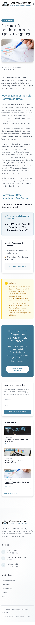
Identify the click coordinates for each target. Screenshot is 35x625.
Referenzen (5, 585)
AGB (28, 617)
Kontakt (4, 593)
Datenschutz (20, 617)
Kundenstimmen (7, 589)
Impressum (9, 617)
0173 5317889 (12, 551)
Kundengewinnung (8, 581)
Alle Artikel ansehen (10, 493)
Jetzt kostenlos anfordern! (17, 412)
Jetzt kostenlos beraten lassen (17, 369)
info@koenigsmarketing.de (16, 557)
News (3, 597)
